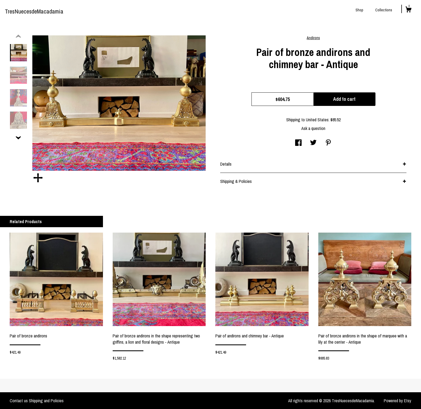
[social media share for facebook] (298, 143)
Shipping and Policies (46, 401)
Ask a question (313, 128)
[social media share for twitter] (313, 143)
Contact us (19, 401)
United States (317, 120)
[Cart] (408, 10)
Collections (383, 10)
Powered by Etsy (397, 401)
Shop (359, 10)
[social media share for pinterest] (328, 143)
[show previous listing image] (18, 36)
